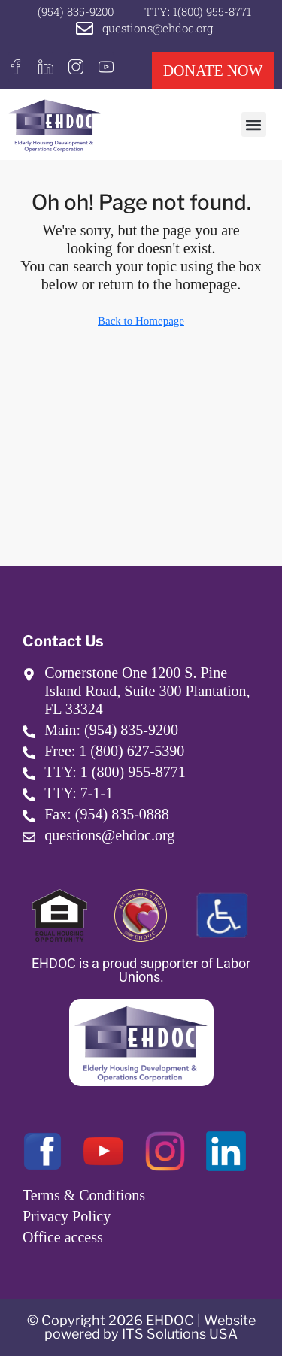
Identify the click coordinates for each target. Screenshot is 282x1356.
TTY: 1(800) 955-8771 (197, 11)
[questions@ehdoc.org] (84, 28)
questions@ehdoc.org (157, 27)
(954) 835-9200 (76, 11)
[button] (253, 124)
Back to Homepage (141, 321)
